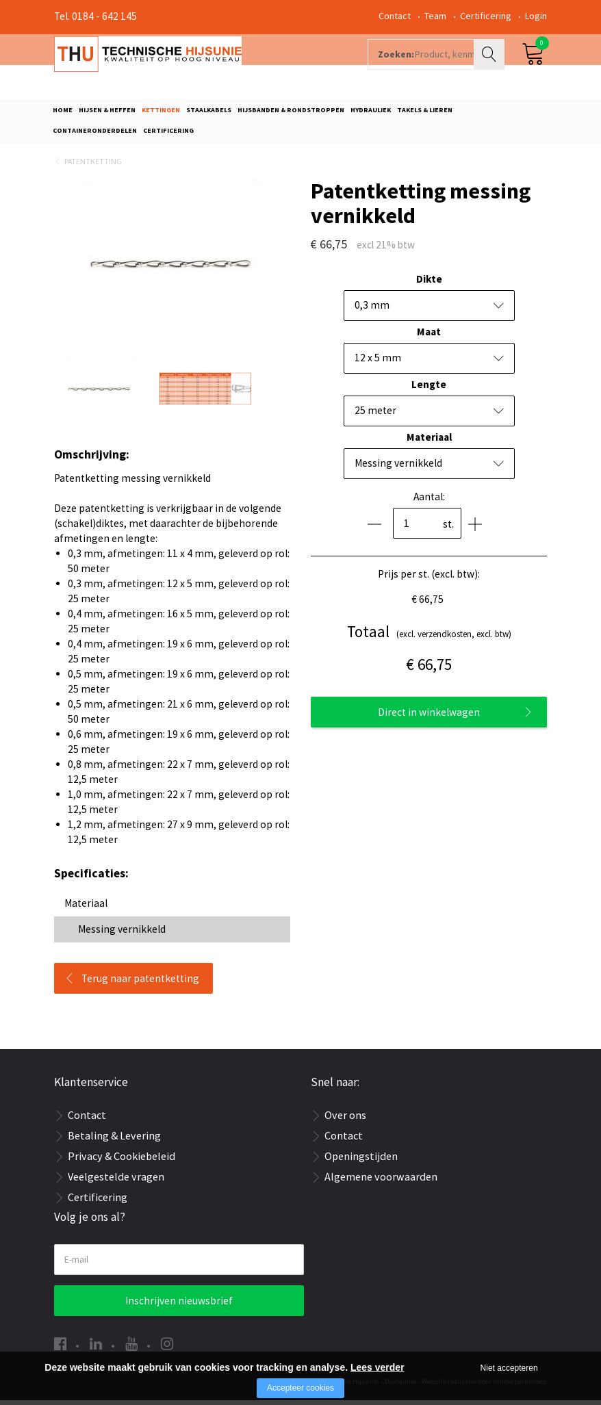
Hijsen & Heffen (107, 113)
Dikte (429, 283)
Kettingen (161, 113)
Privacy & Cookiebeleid (121, 1161)
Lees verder (377, 1367)
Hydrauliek (370, 113)
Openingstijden (361, 1161)
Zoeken (490, 65)
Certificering (485, 16)
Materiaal (429, 441)
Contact (395, 16)
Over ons (345, 1120)
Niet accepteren (509, 1368)
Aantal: (429, 501)
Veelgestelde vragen (116, 1181)
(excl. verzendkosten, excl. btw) (429, 637)
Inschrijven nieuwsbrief (179, 1305)
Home (63, 113)
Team (435, 16)
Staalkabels (208, 113)
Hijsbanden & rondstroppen (291, 113)
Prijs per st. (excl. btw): (429, 578)
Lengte (428, 389)
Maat (429, 336)
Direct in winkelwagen (429, 716)
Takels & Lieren (424, 113)
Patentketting (93, 166)
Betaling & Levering (114, 1140)
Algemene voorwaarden (380, 1181)
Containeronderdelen (95, 133)
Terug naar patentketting (140, 983)
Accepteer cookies (300, 1388)
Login (536, 16)
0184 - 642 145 (104, 16)
